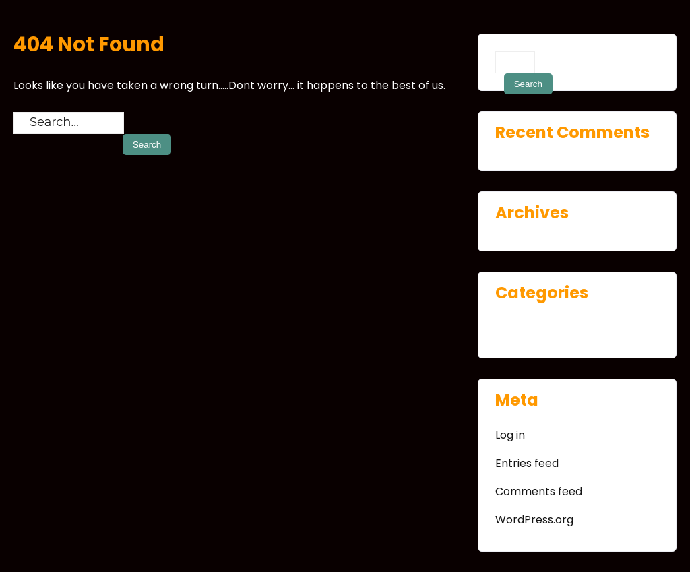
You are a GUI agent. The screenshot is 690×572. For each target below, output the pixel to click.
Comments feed (538, 491)
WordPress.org (534, 520)
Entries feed (527, 463)
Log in (510, 435)
